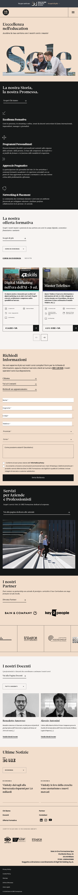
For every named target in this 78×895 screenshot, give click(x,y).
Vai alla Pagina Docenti (14, 676)
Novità (28, 258)
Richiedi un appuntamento (20, 389)
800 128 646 (57, 368)
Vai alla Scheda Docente (10, 737)
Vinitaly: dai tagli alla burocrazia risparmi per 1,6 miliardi (18, 788)
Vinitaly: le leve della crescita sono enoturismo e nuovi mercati (56, 788)
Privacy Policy (7, 869)
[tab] (13, 258)
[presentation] (36, 337)
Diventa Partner (14, 600)
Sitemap (5, 878)
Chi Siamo (6, 811)
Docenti (6, 815)
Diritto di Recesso (8, 882)
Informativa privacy (37, 463)
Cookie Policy (7, 874)
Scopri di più (54, 4)
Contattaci (43, 815)
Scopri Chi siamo (15, 101)
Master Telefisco (57, 286)
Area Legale (6, 887)
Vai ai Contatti (20, 384)
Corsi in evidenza (12, 258)
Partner (42, 811)
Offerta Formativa (10, 820)
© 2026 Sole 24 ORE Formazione (12, 891)
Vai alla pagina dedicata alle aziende (36, 512)
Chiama (20, 378)
